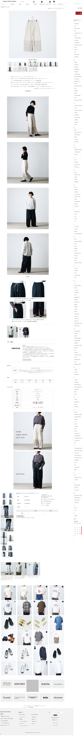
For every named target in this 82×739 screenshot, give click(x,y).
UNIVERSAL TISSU (70, 477)
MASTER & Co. (69, 302)
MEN (20, 4)
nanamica (68, 333)
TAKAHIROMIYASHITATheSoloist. (72, 448)
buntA (68, 97)
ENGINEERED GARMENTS (71, 149)
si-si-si (68, 421)
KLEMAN (68, 258)
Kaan (67, 239)
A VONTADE (69, 23)
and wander (69, 40)
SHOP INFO (48, 4)
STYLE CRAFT (69, 440)
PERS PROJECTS (70, 384)
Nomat (68, 357)
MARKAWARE (69, 297)
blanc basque (69, 78)
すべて (2, 4)
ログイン (22, 1)
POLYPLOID (69, 389)
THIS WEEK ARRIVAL (74, 8)
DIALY (54, 4)
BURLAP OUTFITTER (70, 100)
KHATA (68, 250)
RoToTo (68, 404)
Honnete (68, 203)
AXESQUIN (69, 56)
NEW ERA (68, 343)
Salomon (68, 412)
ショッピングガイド (34, 714)
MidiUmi (68, 311)
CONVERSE (69, 115)
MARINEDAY (69, 292)
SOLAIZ (68, 431)
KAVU (68, 243)
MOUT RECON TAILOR (71, 323)
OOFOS (68, 369)
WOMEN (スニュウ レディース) (40, 705)
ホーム (25, 705)
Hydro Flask (69, 206)
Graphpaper (69, 181)
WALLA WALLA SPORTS (71, 495)
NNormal (68, 352)
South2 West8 (69, 433)
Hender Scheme (69, 201)
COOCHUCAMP (69, 117)
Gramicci (68, 179)
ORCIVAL (68, 372)
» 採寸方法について (45, 494)
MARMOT (68, 299)
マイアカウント (22, 723)
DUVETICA (68, 141)
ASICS (68, 47)
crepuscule (68, 122)
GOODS (35, 4)
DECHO (68, 137)
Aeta (67, 30)
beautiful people (69, 74)
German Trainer (69, 174)
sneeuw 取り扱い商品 (27, 359)
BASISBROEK (69, 69)
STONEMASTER (69, 435)
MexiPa (68, 309)
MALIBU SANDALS (70, 285)
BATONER (68, 71)
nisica (68, 350)
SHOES (27, 4)
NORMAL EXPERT (70, 364)
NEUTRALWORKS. (70, 338)
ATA (67, 52)
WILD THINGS (69, 500)
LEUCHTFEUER (69, 275)
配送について (34, 719)
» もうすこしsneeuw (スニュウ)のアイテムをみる (25, 517)
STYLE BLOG (60, 4)
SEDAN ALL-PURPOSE (71, 414)
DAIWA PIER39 (69, 134)
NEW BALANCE (69, 340)
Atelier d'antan (69, 54)
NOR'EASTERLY (69, 359)
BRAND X (68, 90)
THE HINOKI (69, 453)
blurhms (68, 83)
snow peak (68, 426)
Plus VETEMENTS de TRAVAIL (72, 387)
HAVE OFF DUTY (70, 196)
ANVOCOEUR (69, 42)
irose (67, 216)
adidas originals (69, 28)
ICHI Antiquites (69, 211)
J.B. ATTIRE (69, 226)
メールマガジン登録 (22, 721)
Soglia (68, 428)
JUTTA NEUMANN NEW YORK (72, 233)
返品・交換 (34, 721)
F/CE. (68, 159)
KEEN (68, 246)
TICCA (68, 462)
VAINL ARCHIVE (69, 485)
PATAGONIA (69, 382)
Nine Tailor (68, 347)
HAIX (67, 187)
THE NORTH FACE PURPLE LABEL (73, 457)
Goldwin (68, 177)
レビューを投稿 (46, 505)
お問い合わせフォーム (5, 725)
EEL (67, 147)
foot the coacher (69, 164)
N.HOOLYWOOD (69, 331)
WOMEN (12, 4)
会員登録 (20, 719)
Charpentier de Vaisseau (71, 105)
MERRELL (68, 306)
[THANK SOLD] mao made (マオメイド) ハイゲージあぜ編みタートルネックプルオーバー (20, 577)
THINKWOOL (69, 460)
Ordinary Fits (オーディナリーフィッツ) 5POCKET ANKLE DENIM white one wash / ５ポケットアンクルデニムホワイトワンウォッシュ (7, 578)
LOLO (68, 277)
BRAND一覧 (42, 4)
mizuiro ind (68, 316)
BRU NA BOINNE (70, 95)
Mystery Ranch (69, 325)
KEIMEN (68, 248)
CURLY (68, 124)
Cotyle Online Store (29, 732)
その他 (33, 723)
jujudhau (68, 231)
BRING (68, 93)
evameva (68, 154)
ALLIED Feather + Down (71, 33)
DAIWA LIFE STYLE (70, 132)
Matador (68, 304)
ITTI (67, 221)
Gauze (68, 172)
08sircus (68, 515)
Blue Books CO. (69, 81)
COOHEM (68, 119)
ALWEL (68, 35)
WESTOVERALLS (70, 497)
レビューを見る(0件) (46, 503)
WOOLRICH (69, 502)
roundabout (68, 406)
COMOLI (68, 112)
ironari (68, 214)
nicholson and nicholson (71, 345)
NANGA (68, 335)
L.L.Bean (68, 268)
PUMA (68, 394)
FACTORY (68, 162)
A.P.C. (68, 26)
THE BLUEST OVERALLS (71, 450)
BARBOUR (68, 67)
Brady (68, 88)
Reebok (68, 399)
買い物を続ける (46, 497)
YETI (67, 510)
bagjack (68, 62)
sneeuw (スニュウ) (5, 6)
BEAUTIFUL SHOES (70, 76)
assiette (68, 49)
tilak (67, 464)
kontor (68, 260)
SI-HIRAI (68, 419)
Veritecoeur (68, 487)
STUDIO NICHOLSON (70, 438)
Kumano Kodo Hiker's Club (71, 262)
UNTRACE (68, 479)
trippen (68, 469)
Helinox (68, 199)
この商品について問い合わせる (48, 499)
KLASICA (68, 255)
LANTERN (68, 270)
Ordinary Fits (69, 374)
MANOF (68, 287)
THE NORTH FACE (70, 455)
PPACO (68, 391)
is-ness (68, 218)
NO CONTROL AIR (70, 354)
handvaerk (68, 189)
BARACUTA (69, 64)
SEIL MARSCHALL (70, 416)
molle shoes (69, 318)
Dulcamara (68, 139)
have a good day (69, 194)
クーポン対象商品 (30, 707)
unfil (67, 475)
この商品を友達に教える (47, 501)
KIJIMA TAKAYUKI (70, 253)
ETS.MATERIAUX (70, 152)
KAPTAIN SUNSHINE (70, 241)
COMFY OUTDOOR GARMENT (72, 110)
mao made (68, 290)
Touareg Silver (69, 467)
